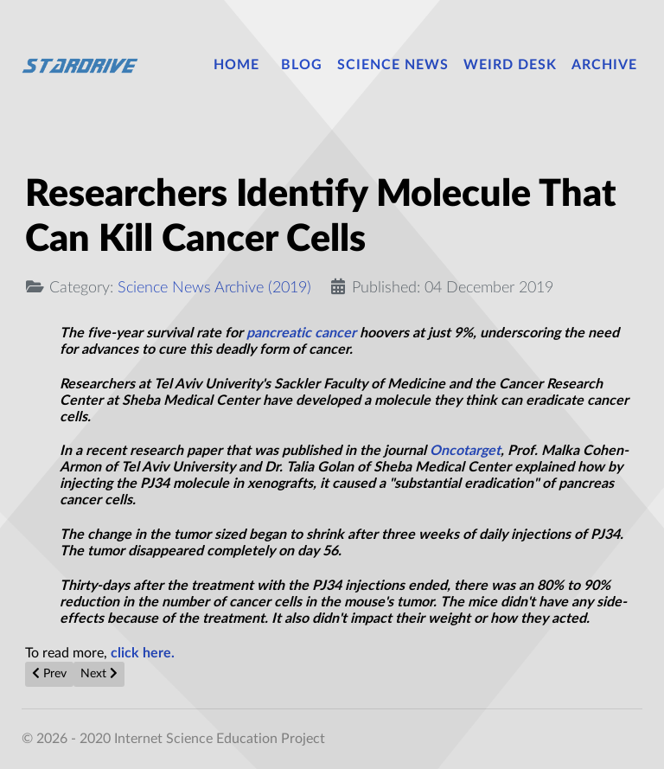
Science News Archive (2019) (214, 287)
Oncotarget (465, 451)
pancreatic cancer (301, 333)
